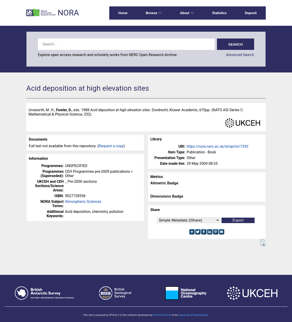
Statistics (219, 13)
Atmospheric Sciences (83, 201)
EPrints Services (162, 315)
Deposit (251, 13)
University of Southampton (193, 315)
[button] (262, 242)
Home (123, 13)
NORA (68, 13)
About (187, 13)
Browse (154, 13)
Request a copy (111, 146)
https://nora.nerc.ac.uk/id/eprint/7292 (217, 146)
